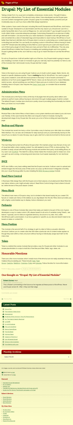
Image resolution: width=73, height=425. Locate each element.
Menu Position (9, 224)
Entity (30, 263)
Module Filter (9, 108)
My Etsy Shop (7, 409)
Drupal (25, 268)
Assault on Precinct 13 (11, 337)
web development (34, 268)
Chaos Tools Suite (39, 84)
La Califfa (7, 321)
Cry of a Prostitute (10, 324)
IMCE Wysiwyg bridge (46, 171)
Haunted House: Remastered (11, 382)
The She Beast (9, 331)
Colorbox (24, 263)
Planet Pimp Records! (9, 421)
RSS (14, 375)
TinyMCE (15, 152)
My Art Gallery (7, 384)
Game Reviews (7, 401)
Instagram (6, 415)
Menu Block (8, 190)
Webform (16, 263)
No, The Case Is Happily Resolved (14, 319)
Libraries (39, 263)
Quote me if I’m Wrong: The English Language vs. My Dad (19, 390)
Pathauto (7, 205)
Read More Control (12, 176)
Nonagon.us (6, 417)
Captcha (10, 263)
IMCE (4, 161)
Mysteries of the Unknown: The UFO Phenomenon (19, 316)
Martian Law (6, 386)
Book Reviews (7, 402)
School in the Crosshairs (12, 342)
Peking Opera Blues (10, 329)
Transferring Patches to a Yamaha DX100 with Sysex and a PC (20, 388)
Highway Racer (9, 334)
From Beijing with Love (11, 344)
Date (33, 261)
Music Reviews (7, 397)
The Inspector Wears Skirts (12, 311)
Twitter (5, 413)
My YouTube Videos (8, 411)
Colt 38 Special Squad (11, 339)
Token (5, 241)
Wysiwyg (6, 140)
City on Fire (8, 309)
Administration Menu (13, 92)
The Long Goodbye (10, 326)
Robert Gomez (8, 280)
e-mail (13, 372)
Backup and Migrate (12, 125)
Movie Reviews (7, 399)
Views (5, 68)
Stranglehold (9, 314)
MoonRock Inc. (7, 419)
